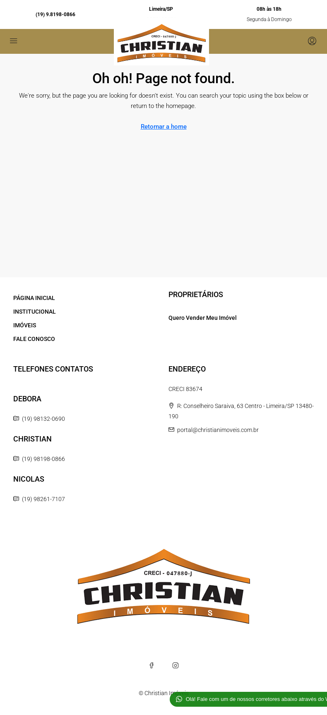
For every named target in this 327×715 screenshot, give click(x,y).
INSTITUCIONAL (34, 311)
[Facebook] (151, 665)
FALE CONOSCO (34, 339)
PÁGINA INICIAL (34, 298)
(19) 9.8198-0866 (55, 14)
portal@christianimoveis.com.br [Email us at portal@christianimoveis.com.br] (218, 430)
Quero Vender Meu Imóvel (202, 317)
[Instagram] (175, 665)
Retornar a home (164, 126)
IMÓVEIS (24, 325)
